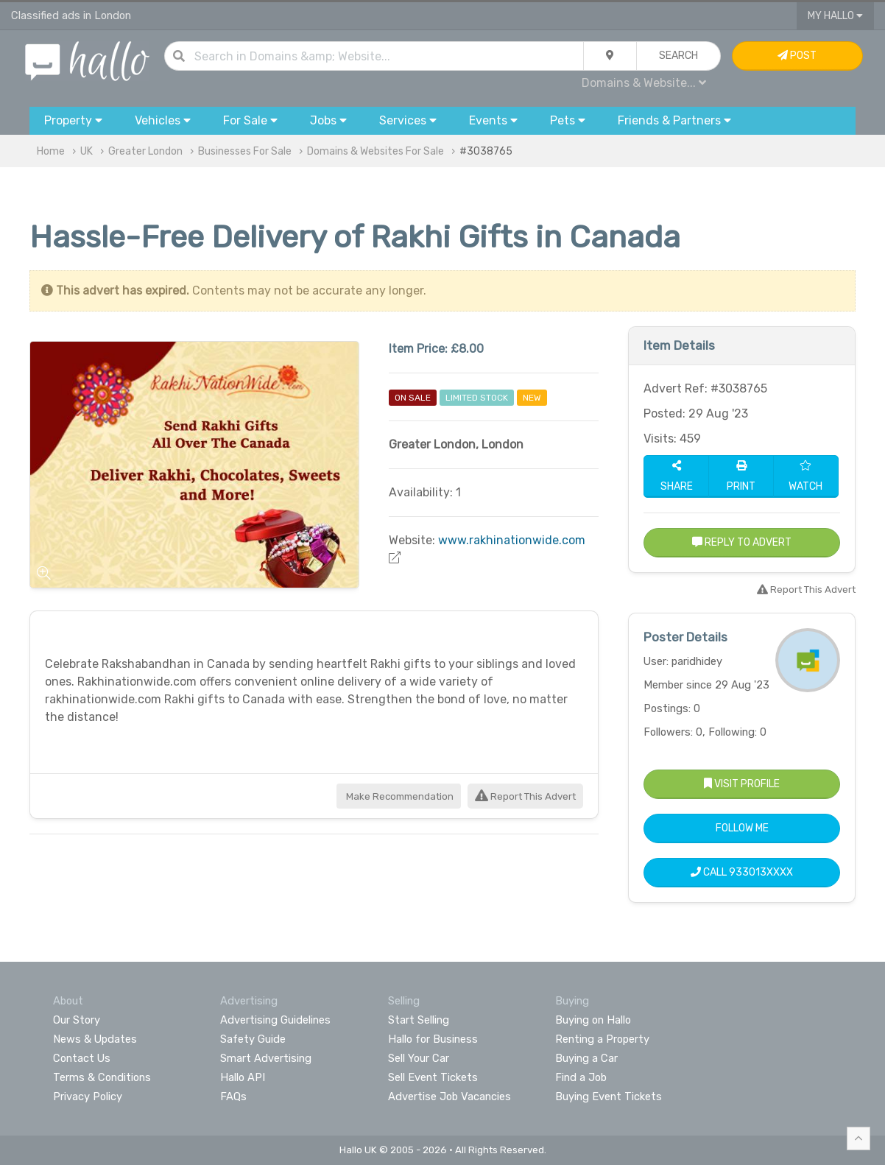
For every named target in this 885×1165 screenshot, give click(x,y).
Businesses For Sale (245, 151)
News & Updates (95, 1039)
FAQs (233, 1096)
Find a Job (581, 1077)
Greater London (145, 151)
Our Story (76, 1020)
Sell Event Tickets (433, 1077)
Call (742, 872)
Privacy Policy (87, 1096)
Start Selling (418, 1020)
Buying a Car (586, 1058)
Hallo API (242, 1077)
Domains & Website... (644, 83)
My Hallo (835, 16)
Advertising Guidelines (275, 1020)
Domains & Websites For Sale (375, 151)
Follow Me (742, 828)
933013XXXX (761, 872)
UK (86, 151)
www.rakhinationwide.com (511, 540)
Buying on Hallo (593, 1020)
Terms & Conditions (102, 1077)
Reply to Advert (741, 542)
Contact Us (81, 1058)
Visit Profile (742, 784)
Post (797, 55)
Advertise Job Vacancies (449, 1096)
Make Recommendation (399, 796)
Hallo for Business (433, 1039)
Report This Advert (525, 796)
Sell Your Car (418, 1058)
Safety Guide (253, 1039)
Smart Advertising (265, 1058)
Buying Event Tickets (608, 1096)
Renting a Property (602, 1039)
